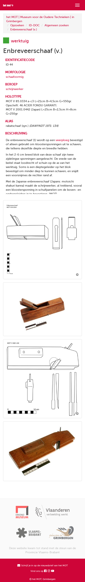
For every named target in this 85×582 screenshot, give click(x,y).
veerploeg (62, 140)
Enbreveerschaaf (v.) (23, 29)
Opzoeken (17, 25)
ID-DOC (34, 25)
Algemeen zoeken (57, 25)
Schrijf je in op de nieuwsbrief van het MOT (42, 565)
